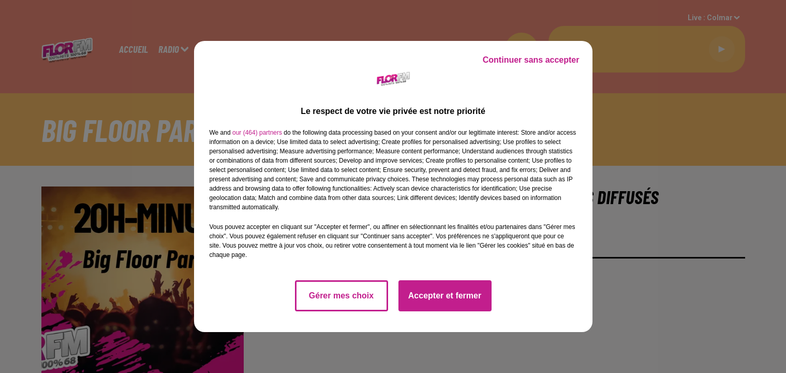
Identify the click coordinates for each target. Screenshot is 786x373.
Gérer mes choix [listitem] (341, 295)
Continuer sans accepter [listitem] (531, 59)
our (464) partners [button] (257, 132)
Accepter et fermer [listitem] (444, 295)
